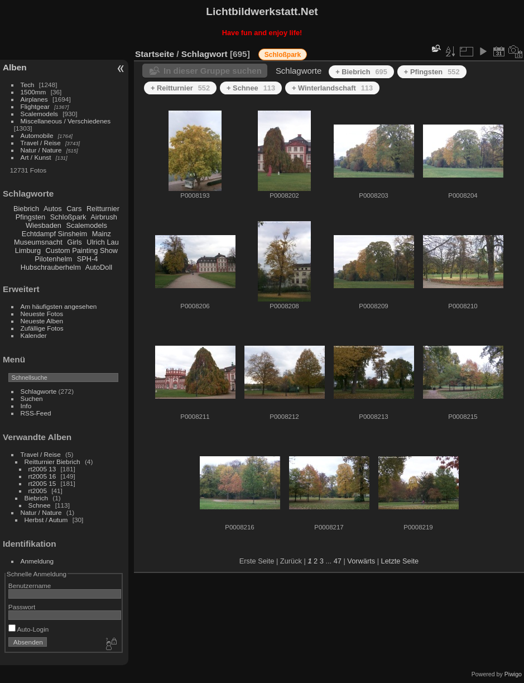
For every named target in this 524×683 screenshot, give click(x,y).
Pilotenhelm (53, 259)
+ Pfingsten (432, 72)
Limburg (28, 250)
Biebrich (26, 208)
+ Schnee (251, 88)
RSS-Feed (36, 413)
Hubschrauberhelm (51, 267)
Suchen (32, 398)
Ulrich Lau (102, 242)
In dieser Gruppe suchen (213, 70)
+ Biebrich (361, 72)
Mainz (101, 234)
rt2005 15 (42, 483)
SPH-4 (87, 259)
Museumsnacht (38, 242)
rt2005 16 (42, 476)
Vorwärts (361, 561)
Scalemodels (39, 113)
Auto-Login (28, 629)
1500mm (33, 91)
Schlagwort (204, 54)
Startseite (154, 54)
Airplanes (34, 99)
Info (26, 405)
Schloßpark (68, 217)
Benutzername (29, 585)
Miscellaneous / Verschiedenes (66, 121)
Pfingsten (30, 217)
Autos (53, 208)
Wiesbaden (43, 225)
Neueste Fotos (42, 313)
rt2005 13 (42, 468)
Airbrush (103, 217)
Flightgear (35, 106)
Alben (15, 67)
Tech (28, 84)
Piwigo (513, 674)
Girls (74, 242)
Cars (73, 208)
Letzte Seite (400, 561)
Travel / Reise (41, 142)
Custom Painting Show (82, 250)
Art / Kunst (36, 157)
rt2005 (37, 490)
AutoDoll (98, 267)
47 (338, 561)
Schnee (39, 505)
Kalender (34, 335)
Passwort (21, 606)
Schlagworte (39, 391)
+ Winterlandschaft (332, 88)
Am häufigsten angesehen (59, 306)
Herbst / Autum (46, 519)
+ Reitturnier (180, 88)
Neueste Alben (42, 320)
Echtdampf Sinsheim (54, 234)
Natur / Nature (41, 150)
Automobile (37, 135)
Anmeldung (37, 561)
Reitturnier (102, 208)
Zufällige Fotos (42, 328)
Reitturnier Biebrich (52, 461)
